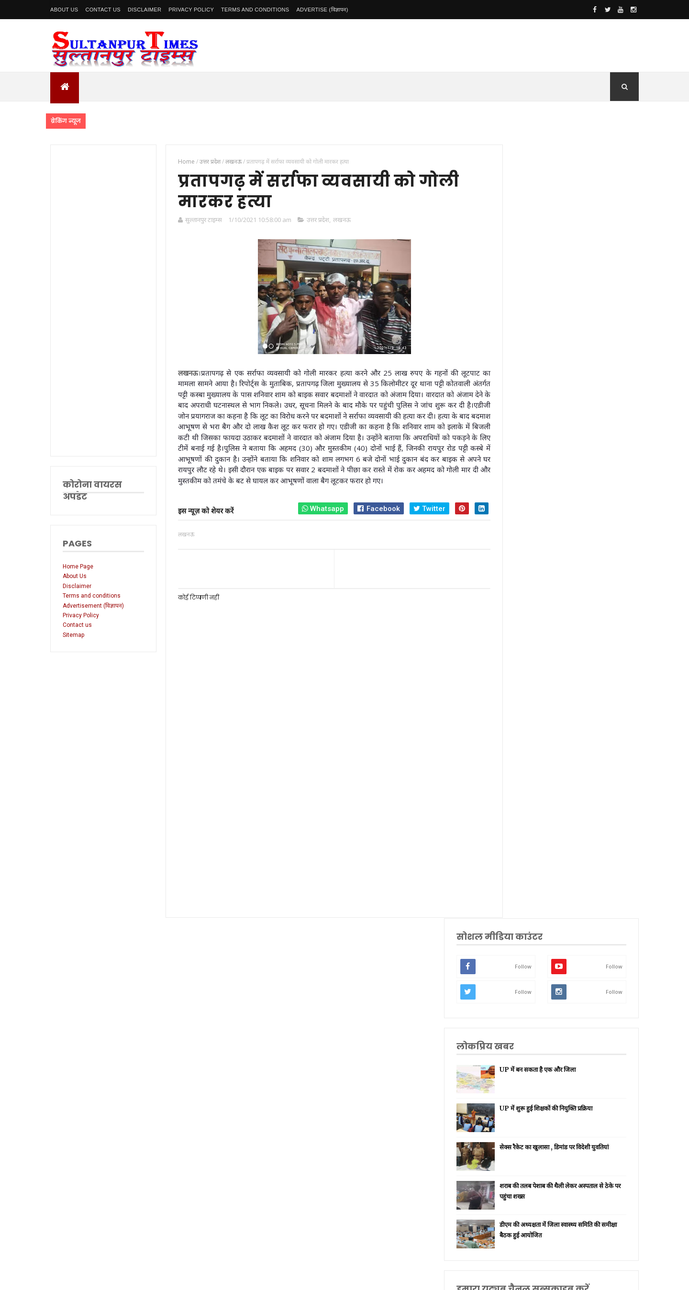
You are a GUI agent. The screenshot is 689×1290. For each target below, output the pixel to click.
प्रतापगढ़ (521, 834)
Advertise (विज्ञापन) (322, 9)
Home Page (78, 566)
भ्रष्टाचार (521, 999)
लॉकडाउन (522, 773)
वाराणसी (521, 804)
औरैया (519, 938)
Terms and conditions (255, 9)
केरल (518, 954)
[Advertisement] (101, 300)
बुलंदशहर (522, 984)
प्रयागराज (522, 789)
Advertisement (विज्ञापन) (93, 605)
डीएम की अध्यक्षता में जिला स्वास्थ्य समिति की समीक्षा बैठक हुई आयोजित (584, 464)
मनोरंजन (521, 893)
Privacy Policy (191, 9)
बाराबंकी (521, 969)
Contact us (77, 625)
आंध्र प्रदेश (523, 909)
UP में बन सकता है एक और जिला (587, 296)
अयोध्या (520, 863)
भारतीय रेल (524, 848)
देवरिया (520, 879)
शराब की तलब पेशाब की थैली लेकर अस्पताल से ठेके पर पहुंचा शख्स (583, 422)
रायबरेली (521, 759)
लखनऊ (336, 221)
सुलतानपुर (523, 714)
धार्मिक (520, 818)
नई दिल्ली (522, 728)
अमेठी (519, 743)
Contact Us (103, 9)
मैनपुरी (519, 1014)
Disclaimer (144, 9)
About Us (64, 9)
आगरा (519, 924)
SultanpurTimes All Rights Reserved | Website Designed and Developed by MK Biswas (234, 1276)
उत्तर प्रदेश (312, 221)
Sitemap (73, 635)
